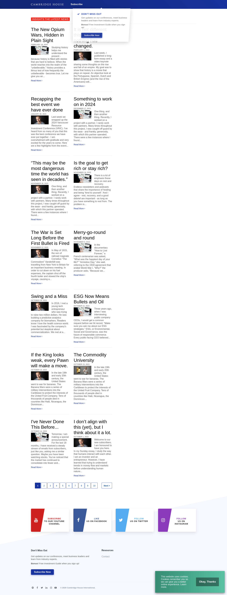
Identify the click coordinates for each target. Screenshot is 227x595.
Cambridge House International (81, 588)
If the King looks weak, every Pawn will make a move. (50, 360)
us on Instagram (181, 521)
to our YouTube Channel (54, 521)
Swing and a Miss (49, 296)
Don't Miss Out (62, 557)
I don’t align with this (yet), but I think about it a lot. (92, 427)
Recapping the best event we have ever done (47, 104)
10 (94, 486)
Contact (106, 556)
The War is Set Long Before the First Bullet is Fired (50, 238)
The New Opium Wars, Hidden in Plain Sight (47, 35)
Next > (107, 486)
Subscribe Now (42, 572)
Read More (36, 80)
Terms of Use (190, 588)
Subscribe (77, 4)
